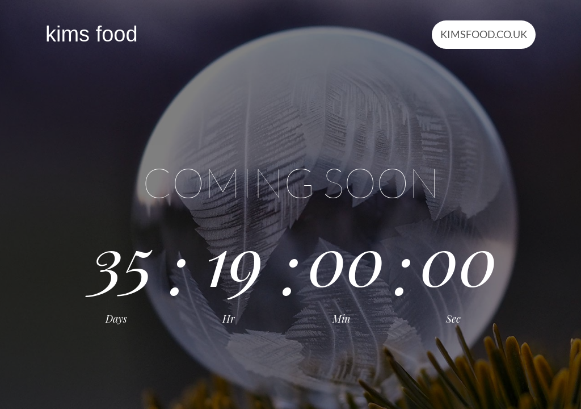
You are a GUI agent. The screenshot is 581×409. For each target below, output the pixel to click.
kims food (91, 34)
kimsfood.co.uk (483, 34)
